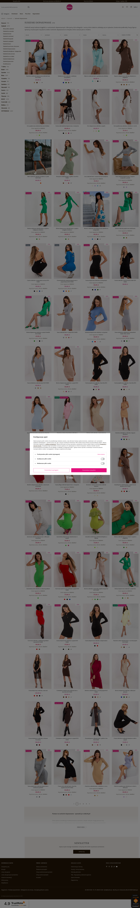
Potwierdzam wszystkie (89, 470)
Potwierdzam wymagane (51, 470)
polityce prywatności (51, 444)
